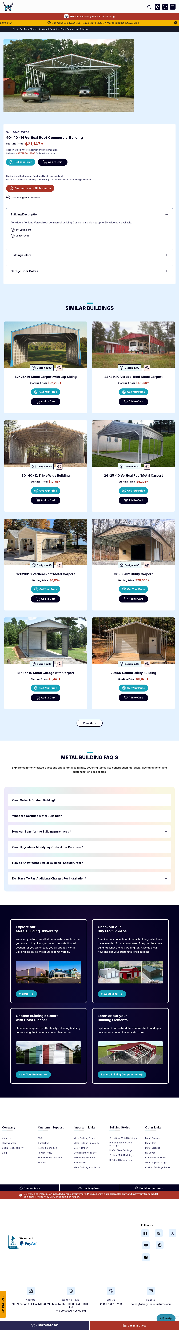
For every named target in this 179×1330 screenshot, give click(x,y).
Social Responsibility (12, 1148)
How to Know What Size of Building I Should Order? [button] (47, 863)
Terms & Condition (47, 1148)
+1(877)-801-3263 (25, 153)
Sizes (89, 1188)
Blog (4, 1152)
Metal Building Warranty (50, 1157)
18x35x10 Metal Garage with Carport (45, 673)
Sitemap (42, 1162)
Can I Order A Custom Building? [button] (33, 800)
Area (29, 1188)
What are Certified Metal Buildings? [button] (37, 816)
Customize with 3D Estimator (30, 188)
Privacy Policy (45, 1152)
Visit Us (26, 994)
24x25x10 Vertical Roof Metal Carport (133, 475)
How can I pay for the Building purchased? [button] (41, 831)
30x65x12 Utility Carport (133, 574)
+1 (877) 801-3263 (44, 1325)
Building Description (24, 214)
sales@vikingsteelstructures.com (151, 1304)
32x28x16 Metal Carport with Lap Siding (46, 377)
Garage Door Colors (24, 271)
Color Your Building (33, 1074)
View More (89, 723)
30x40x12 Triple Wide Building (46, 475)
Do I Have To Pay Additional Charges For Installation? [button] (49, 878)
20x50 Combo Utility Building (133, 673)
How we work (9, 1143)
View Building (112, 994)
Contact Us (43, 1143)
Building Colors (21, 255)
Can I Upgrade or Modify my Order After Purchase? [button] (47, 847)
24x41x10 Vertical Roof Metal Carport (133, 377)
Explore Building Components (122, 1074)
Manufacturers (149, 1188)
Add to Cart (52, 162)
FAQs (40, 1138)
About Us (6, 1138)
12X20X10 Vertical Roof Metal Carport (45, 574)
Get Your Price (20, 162)
